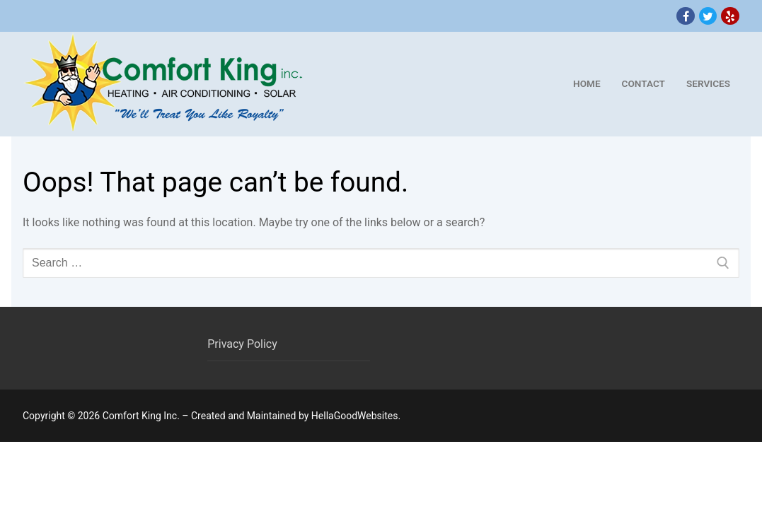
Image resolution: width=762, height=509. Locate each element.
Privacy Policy (242, 344)
